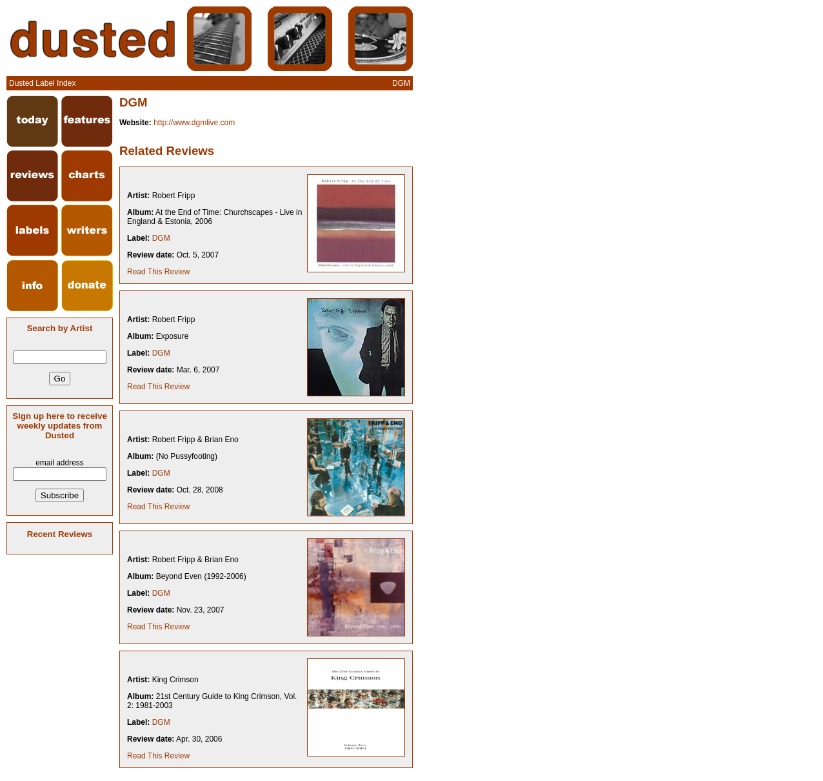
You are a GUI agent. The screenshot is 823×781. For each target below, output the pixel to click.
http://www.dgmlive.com (194, 122)
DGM (161, 238)
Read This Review (158, 271)
